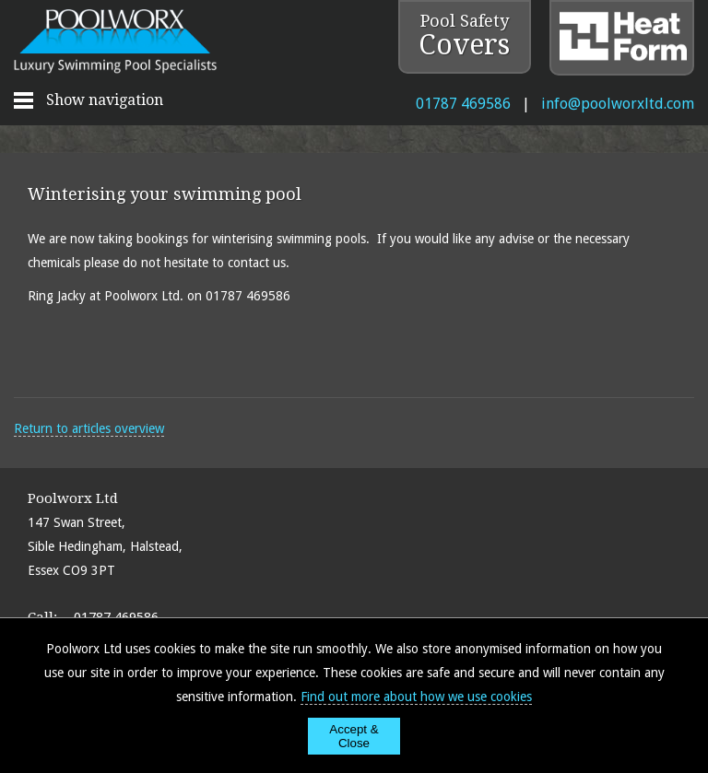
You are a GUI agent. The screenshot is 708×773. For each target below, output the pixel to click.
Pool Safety (464, 36)
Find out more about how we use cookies (416, 696)
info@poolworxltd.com (617, 103)
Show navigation (104, 100)
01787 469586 (463, 103)
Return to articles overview (89, 428)
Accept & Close (353, 736)
